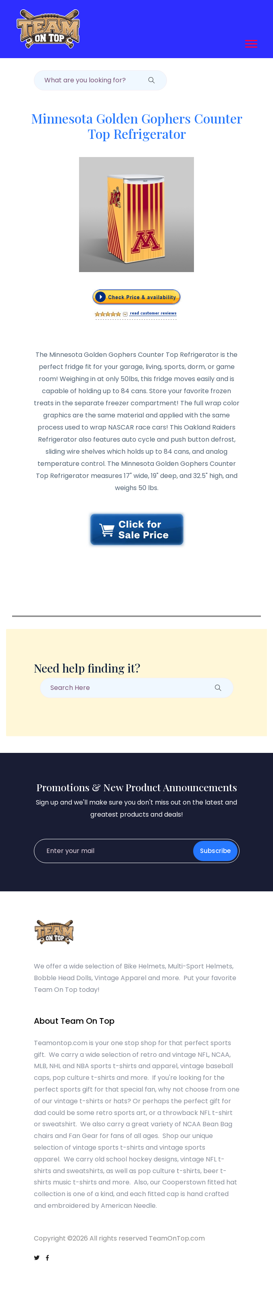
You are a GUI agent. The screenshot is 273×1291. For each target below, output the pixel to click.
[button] (250, 42)
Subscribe (215, 851)
